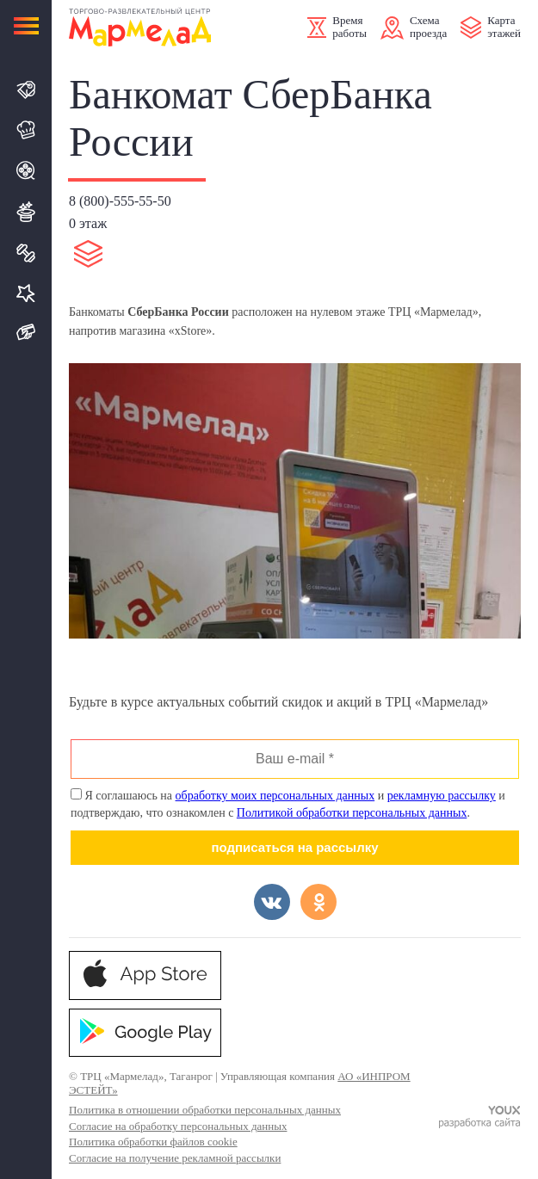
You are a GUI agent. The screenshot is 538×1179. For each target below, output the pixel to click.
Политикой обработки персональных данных (352, 812)
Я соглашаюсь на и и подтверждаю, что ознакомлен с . (288, 803)
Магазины (26, 90)
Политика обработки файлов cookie (153, 1141)
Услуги (26, 293)
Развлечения (26, 211)
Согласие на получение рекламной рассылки (175, 1157)
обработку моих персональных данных (275, 795)
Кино (26, 170)
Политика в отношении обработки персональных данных (205, 1109)
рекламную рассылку (441, 795)
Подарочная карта (26, 333)
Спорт (26, 253)
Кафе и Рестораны (26, 129)
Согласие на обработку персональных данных (178, 1126)
